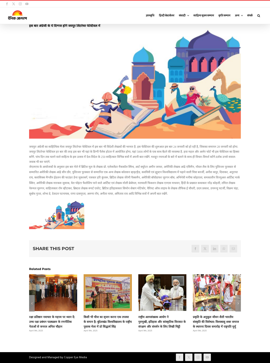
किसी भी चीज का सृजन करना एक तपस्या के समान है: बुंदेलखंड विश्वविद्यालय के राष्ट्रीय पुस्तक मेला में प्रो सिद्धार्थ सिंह (108, 321)
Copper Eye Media (75, 357)
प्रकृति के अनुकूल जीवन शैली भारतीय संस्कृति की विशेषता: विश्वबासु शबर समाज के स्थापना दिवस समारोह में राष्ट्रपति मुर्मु (216, 321)
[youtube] (207, 357)
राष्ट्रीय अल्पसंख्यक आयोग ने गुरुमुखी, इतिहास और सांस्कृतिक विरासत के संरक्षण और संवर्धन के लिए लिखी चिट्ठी (162, 321)
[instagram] (198, 357)
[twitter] (188, 357)
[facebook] (179, 357)
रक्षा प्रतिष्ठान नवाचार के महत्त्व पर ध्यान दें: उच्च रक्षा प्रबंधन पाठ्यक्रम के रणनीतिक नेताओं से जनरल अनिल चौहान (52, 321)
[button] (258, 15)
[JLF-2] (135, 83)
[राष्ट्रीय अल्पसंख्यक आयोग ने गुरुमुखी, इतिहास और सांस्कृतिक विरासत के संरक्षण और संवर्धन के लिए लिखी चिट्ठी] (162, 276)
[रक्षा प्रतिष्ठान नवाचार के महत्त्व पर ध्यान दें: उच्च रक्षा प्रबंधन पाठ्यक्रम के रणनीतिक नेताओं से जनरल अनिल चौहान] (53, 276)
